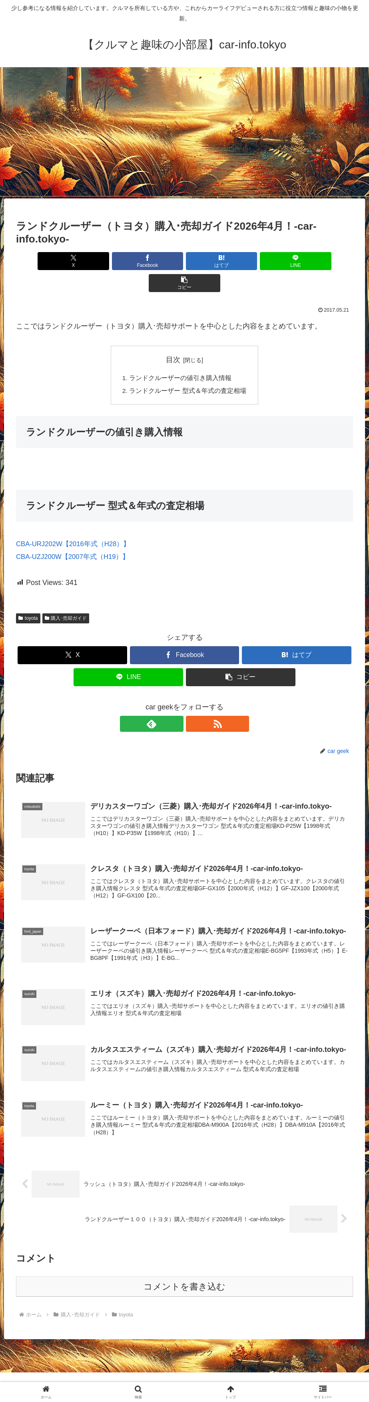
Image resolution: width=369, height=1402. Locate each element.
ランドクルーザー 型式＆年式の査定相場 (187, 369)
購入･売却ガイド (66, 596)
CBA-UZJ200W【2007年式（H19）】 (77, 535)
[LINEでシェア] (241, 261)
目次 (173, 338)
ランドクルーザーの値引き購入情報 (180, 355)
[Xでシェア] (71, 261)
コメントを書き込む (184, 1270)
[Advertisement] (184, 133)
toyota (28, 596)
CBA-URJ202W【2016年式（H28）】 (77, 522)
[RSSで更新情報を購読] (194, 702)
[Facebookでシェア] (128, 261)
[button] (298, 261)
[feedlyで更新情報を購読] (176, 702)
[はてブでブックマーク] (184, 261)
